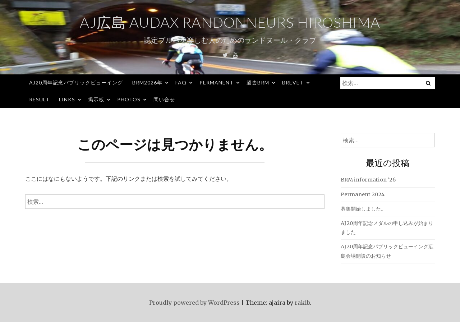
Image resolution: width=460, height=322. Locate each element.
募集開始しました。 (363, 209)
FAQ (181, 82)
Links (67, 99)
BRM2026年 (147, 82)
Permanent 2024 (363, 194)
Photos (129, 99)
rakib (302, 302)
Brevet (293, 82)
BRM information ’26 (368, 179)
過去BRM (258, 82)
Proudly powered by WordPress (194, 302)
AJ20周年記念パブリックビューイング (76, 82)
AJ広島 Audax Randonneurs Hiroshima (230, 22)
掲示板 (96, 99)
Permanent (216, 82)
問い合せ (164, 99)
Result (39, 99)
